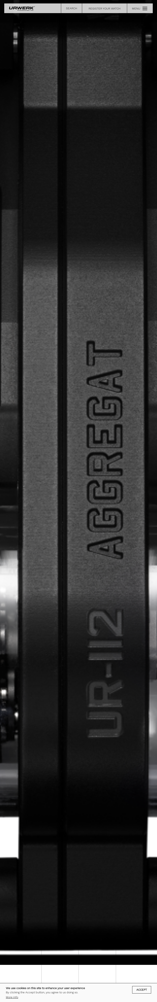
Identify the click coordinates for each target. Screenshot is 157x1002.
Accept (141, 989)
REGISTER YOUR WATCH (104, 8)
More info (12, 997)
